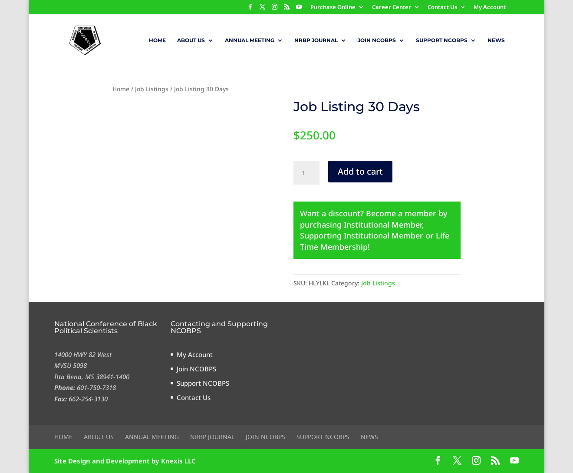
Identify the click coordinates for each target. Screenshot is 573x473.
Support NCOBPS (442, 40)
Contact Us (442, 7)
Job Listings (151, 89)
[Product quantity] (306, 173)
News (496, 40)
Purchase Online (333, 7)
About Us (191, 40)
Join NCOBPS (377, 40)
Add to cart (360, 171)
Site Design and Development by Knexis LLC (125, 460)
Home (157, 40)
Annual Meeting (249, 40)
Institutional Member (383, 224)
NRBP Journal (316, 40)
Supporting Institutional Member (361, 235)
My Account (490, 7)
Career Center (391, 7)
